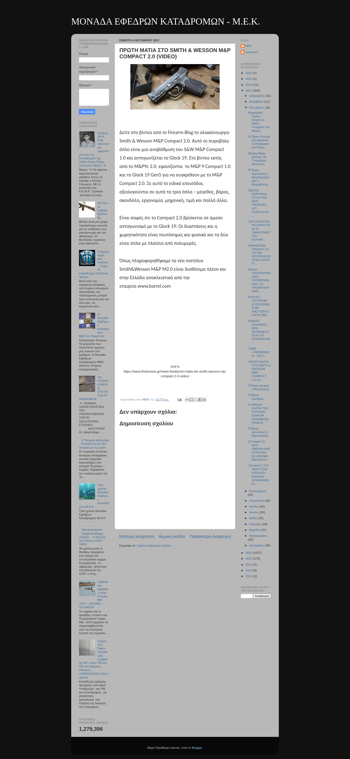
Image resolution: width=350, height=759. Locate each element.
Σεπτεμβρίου (257, 491)
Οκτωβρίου (257, 107)
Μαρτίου (255, 530)
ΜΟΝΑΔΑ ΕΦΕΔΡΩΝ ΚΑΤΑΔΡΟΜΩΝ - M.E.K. (165, 21)
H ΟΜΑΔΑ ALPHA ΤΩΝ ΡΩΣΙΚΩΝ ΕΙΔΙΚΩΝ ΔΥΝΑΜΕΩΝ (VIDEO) (258, 413)
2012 (249, 576)
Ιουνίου (254, 512)
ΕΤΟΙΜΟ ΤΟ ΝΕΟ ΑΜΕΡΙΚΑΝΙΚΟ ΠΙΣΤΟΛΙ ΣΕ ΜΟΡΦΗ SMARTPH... (259, 450)
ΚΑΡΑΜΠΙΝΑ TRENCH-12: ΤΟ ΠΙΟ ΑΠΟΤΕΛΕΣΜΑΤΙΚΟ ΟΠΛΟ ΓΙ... (259, 254)
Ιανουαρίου (257, 545)
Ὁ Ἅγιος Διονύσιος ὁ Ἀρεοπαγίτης (258, 432)
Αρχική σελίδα (172, 536)
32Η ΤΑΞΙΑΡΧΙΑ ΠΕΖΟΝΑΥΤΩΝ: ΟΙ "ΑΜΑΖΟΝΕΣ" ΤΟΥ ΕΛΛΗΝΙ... (259, 230)
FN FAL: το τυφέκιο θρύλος (102, 208)
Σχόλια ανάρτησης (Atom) (154, 545)
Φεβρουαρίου (258, 535)
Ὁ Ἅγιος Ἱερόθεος (256, 396)
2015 (249, 558)
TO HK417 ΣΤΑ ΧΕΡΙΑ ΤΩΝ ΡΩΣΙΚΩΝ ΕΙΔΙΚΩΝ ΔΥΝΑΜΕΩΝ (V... (258, 474)
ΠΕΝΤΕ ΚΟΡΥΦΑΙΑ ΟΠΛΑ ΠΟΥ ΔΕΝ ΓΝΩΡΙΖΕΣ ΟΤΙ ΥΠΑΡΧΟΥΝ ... (258, 203)
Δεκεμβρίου (257, 95)
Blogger (197, 747)
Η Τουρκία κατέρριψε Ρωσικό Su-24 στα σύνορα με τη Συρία (94, 443)
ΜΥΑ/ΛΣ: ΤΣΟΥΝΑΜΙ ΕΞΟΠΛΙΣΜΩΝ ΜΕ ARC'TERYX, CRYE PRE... (259, 306)
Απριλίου (255, 524)
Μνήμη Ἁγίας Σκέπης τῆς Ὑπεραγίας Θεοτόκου (257, 159)
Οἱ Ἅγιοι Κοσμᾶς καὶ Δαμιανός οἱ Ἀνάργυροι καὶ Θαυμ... (259, 142)
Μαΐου (253, 518)
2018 (249, 84)
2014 (249, 564)
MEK (248, 46)
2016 (249, 552)
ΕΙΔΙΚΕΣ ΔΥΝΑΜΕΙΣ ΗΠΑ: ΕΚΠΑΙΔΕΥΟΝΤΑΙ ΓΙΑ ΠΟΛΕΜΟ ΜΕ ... (259, 331)
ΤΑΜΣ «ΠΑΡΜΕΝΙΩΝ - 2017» (258, 352)
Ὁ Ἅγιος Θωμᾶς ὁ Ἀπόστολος (258, 387)
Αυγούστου (257, 500)
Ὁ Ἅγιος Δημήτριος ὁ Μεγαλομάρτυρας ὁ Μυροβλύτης (259, 177)
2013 (249, 570)
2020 (249, 73)
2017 (249, 90)
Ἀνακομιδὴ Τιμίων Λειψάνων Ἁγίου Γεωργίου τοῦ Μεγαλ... (259, 121)
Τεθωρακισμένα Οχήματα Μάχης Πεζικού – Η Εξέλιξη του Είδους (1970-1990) (92, 537)
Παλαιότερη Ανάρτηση (210, 536)
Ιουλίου (254, 506)
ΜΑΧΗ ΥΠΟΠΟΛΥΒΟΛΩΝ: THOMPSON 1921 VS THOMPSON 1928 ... (259, 280)
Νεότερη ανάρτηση (136, 536)
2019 (249, 78)
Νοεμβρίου (256, 101)
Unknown (251, 52)
